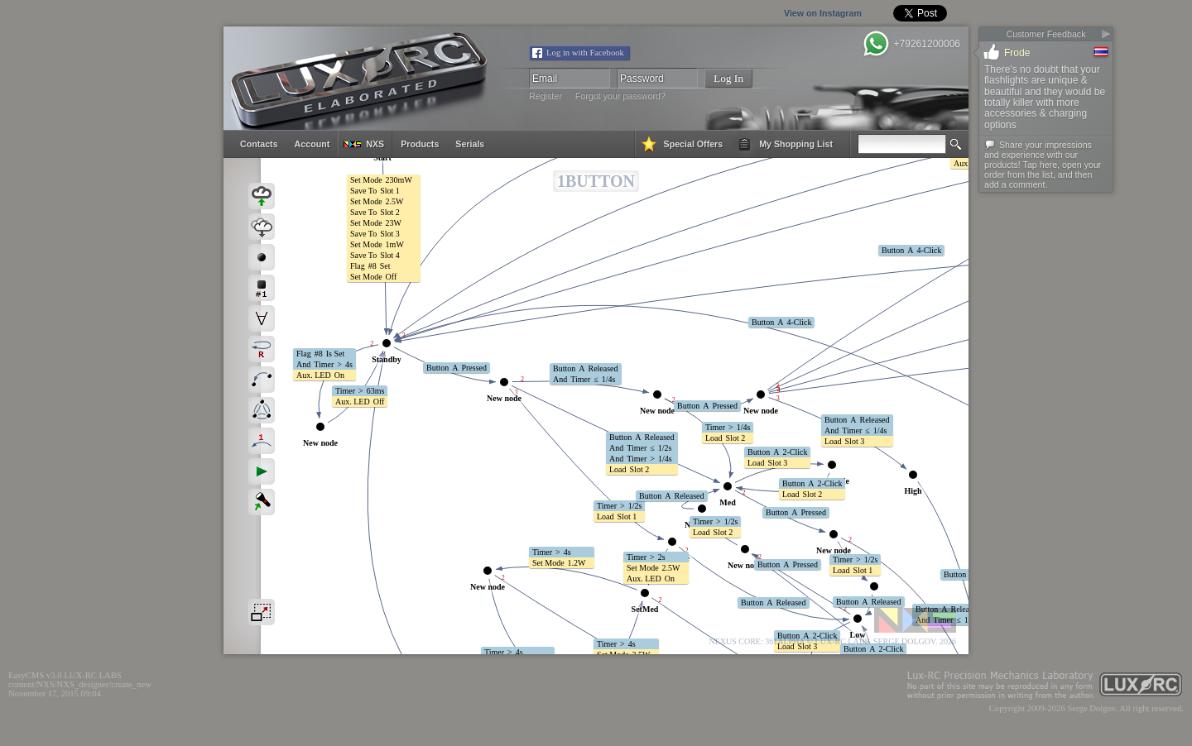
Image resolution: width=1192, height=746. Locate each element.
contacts (259, 144)
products (420, 144)
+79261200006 (927, 44)
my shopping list (796, 144)
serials (469, 144)
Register (545, 96)
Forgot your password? (620, 96)
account (312, 144)
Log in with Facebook (585, 52)
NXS (375, 144)
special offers (693, 144)
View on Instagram (788, 13)
